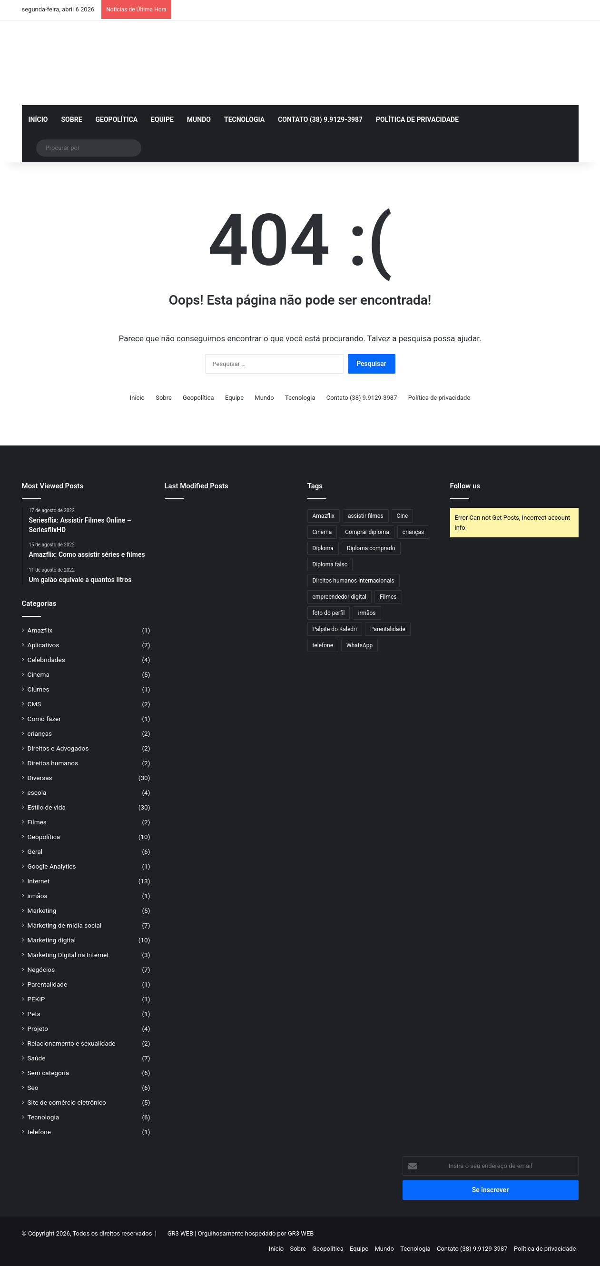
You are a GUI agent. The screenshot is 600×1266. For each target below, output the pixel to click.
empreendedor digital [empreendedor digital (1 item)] (339, 596)
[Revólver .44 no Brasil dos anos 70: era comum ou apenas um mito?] (273, 519)
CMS (34, 704)
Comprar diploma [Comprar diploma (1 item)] (367, 532)
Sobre (71, 119)
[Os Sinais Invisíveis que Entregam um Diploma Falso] (185, 545)
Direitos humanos (53, 763)
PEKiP (36, 999)
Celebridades (46, 659)
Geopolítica (117, 119)
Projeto (38, 1028)
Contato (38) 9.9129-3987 (320, 119)
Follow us (465, 486)
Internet (39, 881)
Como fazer (44, 718)
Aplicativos (43, 645)
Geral (35, 851)
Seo (33, 1087)
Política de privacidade (417, 119)
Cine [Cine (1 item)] (402, 516)
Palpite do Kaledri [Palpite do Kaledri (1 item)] (335, 629)
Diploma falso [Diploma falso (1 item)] (330, 564)
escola (37, 792)
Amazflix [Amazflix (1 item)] (324, 516)
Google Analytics (52, 866)
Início (38, 119)
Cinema (38, 674)
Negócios (41, 969)
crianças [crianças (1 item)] (413, 532)
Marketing (42, 910)
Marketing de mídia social (65, 925)
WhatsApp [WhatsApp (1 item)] (359, 645)
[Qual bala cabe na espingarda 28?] (273, 545)
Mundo (199, 119)
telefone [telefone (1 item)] (323, 645)
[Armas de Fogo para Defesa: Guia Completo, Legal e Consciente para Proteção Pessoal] (185, 519)
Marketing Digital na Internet (68, 955)
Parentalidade (48, 984)
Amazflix (40, 630)
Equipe (162, 119)
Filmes (37, 822)
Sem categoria (48, 1073)
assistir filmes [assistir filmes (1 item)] (366, 516)
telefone (39, 1132)
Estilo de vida (47, 807)
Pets (34, 1014)
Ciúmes (38, 689)
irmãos (38, 896)
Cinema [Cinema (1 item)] (322, 532)
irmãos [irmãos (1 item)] (366, 613)
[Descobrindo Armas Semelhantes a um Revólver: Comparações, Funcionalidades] (185, 572)
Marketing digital (52, 940)
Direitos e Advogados (58, 748)
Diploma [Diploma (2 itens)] (323, 548)
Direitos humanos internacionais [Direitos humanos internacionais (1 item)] (353, 580)
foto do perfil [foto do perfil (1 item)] (329, 613)
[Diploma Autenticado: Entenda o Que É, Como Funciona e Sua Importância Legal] (228, 572)
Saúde (37, 1058)
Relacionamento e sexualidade (72, 1043)
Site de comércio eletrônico (67, 1102)
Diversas (40, 777)
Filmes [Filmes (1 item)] (388, 596)
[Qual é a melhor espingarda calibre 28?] (228, 545)
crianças (40, 733)
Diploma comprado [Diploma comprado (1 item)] (371, 548)
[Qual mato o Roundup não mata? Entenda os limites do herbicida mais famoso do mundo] (273, 572)
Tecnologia (244, 119)
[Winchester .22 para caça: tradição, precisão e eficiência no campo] (228, 519)
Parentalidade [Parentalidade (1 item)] (387, 629)
